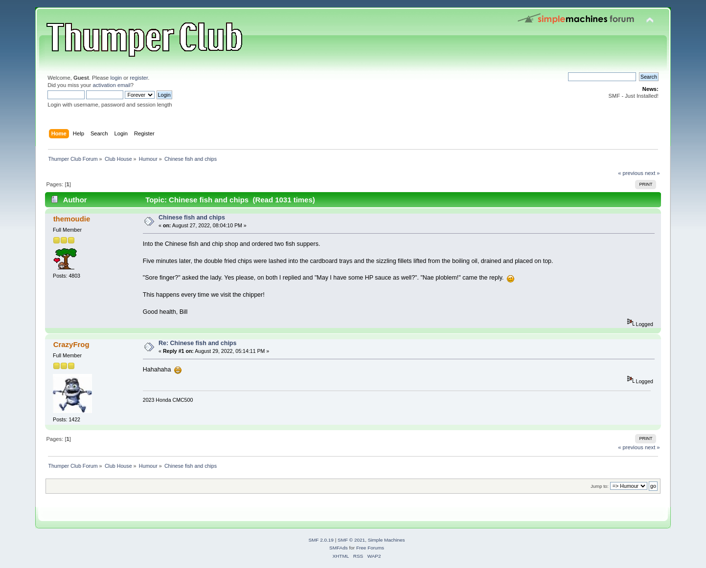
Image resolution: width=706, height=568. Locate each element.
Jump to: (600, 486)
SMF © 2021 (351, 540)
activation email (111, 85)
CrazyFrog (71, 344)
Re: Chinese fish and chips (197, 343)
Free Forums (370, 547)
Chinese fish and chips (192, 217)
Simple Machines (386, 540)
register (139, 78)
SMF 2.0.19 (321, 540)
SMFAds (338, 547)
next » (652, 173)
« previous (630, 173)
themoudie (72, 219)
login (116, 78)
